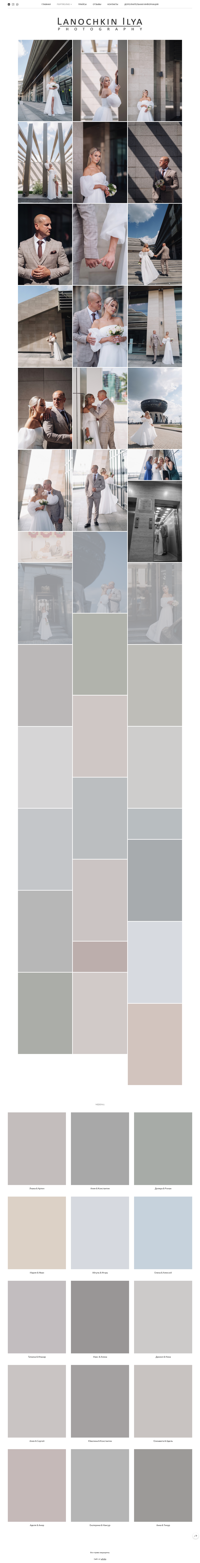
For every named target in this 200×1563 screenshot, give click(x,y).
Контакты (113, 4)
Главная (46, 4)
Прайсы (82, 4)
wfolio (103, 1561)
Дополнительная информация (141, 4)
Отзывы (97, 4)
